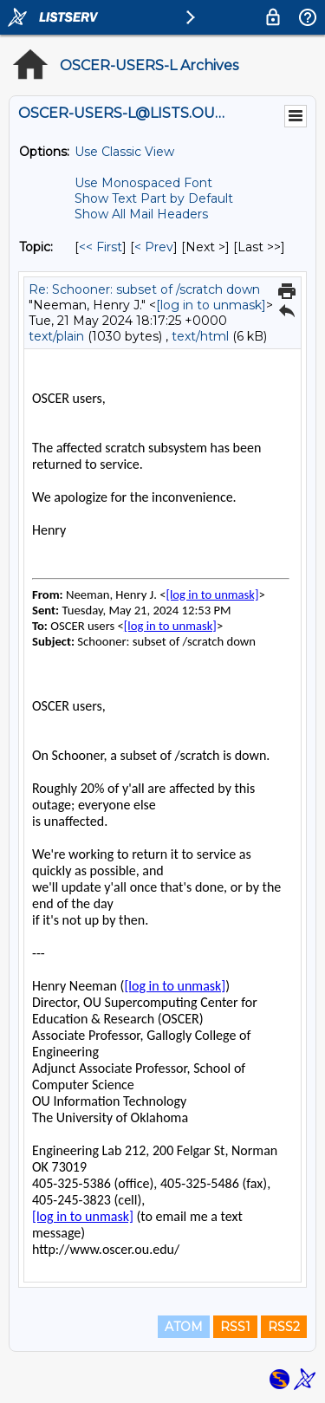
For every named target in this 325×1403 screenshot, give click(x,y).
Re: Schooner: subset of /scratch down (144, 289)
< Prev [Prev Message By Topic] (153, 247)
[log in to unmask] (211, 305)
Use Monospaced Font (143, 183)
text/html (200, 336)
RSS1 (235, 1327)
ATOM (184, 1327)
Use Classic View (124, 151)
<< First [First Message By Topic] (100, 247)
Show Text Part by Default (154, 198)
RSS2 (284, 1327)
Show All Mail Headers (141, 214)
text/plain (56, 336)
